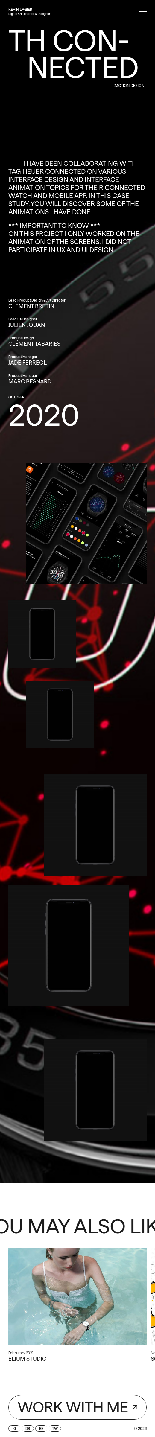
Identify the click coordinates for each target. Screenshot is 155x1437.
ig (14, 1428)
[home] (20, 9)
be (41, 1428)
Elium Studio (27, 1359)
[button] (141, 11)
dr (27, 1428)
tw (55, 1428)
